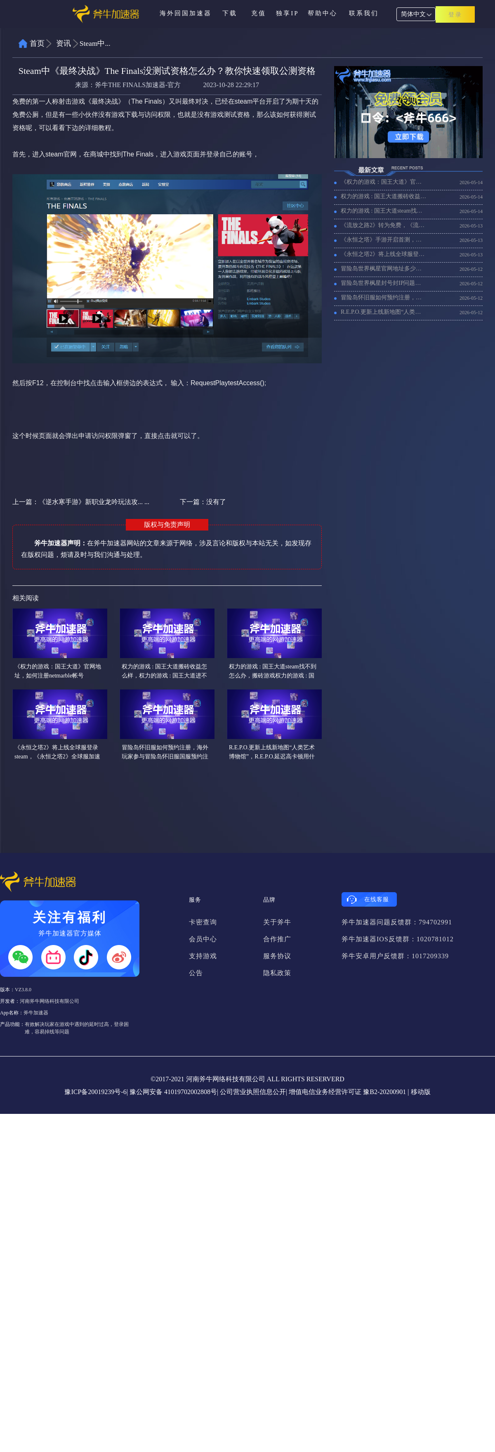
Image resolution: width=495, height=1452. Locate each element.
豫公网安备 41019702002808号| (174, 1091)
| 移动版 (419, 1091)
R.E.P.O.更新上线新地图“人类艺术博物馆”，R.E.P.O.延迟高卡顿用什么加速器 (383, 312)
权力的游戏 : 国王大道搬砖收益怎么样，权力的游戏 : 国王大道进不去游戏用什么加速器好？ (383, 196)
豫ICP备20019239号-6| (95, 1091)
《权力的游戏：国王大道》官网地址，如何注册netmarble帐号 (383, 182)
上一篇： (80, 501)
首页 (37, 43)
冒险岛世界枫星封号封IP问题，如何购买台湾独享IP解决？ (383, 283)
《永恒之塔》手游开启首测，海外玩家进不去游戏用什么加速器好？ (383, 240)
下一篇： (203, 501)
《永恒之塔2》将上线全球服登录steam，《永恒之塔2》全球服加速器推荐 (383, 254)
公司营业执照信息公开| (253, 1091)
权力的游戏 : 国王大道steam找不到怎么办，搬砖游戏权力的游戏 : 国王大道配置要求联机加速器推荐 (383, 211)
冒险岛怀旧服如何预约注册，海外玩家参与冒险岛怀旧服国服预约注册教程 (383, 297)
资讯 (63, 43)
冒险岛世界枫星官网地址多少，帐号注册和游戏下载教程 (383, 268)
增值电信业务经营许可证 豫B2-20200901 (347, 1091)
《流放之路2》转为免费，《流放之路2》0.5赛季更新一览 (383, 225)
